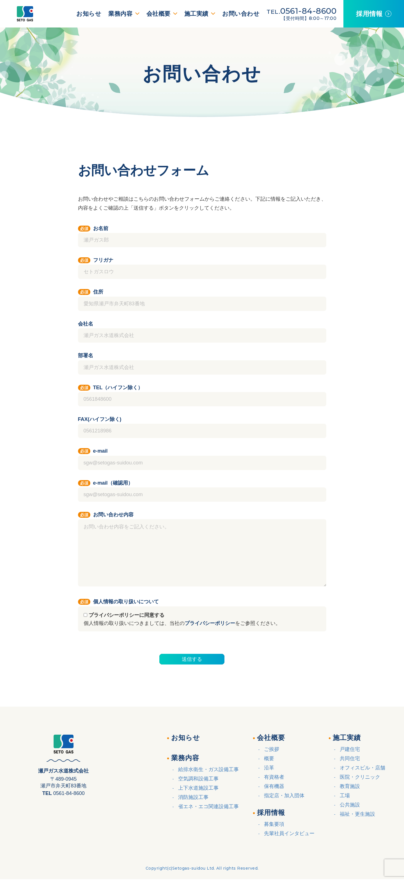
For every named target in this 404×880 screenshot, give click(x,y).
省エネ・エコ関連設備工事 (208, 806)
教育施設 (350, 786)
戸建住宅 (350, 749)
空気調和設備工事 (198, 779)
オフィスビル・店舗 (362, 768)
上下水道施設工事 (198, 788)
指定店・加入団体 (284, 795)
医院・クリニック (360, 777)
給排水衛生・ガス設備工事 (208, 769)
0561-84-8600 (305, 11)
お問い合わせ (237, 13)
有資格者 (274, 777)
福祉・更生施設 (357, 814)
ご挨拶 (271, 749)
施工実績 (194, 13)
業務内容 (118, 13)
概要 (269, 758)
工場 (345, 795)
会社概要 (156, 13)
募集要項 (274, 824)
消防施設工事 (193, 797)
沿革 (269, 768)
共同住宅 (350, 758)
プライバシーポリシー (210, 623)
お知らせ (85, 13)
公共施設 (350, 805)
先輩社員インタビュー (289, 833)
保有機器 (274, 786)
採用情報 (367, 13)
